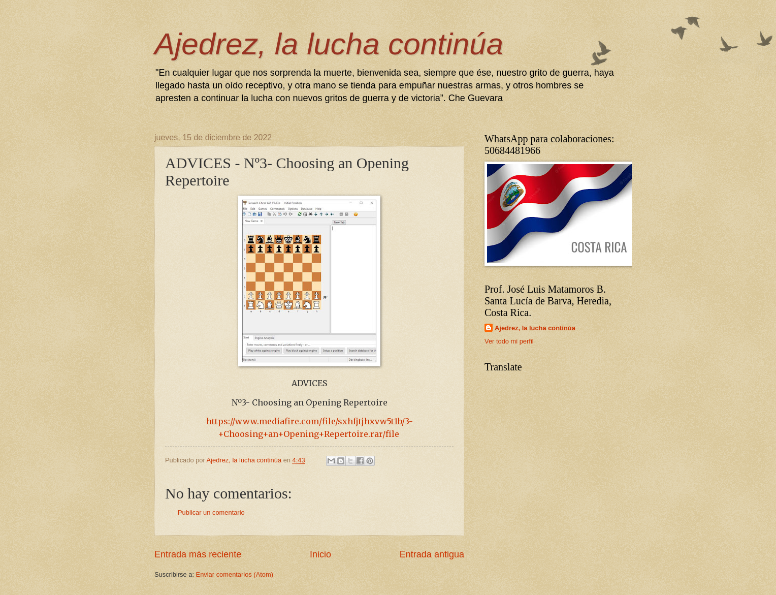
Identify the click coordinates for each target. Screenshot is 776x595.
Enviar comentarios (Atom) (234, 574)
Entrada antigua (432, 554)
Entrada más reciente (197, 554)
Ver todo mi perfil (509, 341)
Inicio (320, 554)
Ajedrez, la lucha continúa (328, 44)
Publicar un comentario (211, 512)
